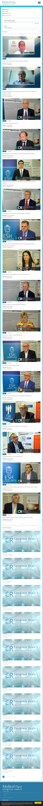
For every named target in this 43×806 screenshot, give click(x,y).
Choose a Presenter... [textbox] (8, 27)
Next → (14, 776)
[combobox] (21, 28)
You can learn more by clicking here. (17, 804)
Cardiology (6, 11)
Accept (38, 802)
